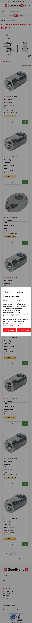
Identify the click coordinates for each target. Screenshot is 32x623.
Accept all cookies (24, 330)
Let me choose (10, 330)
